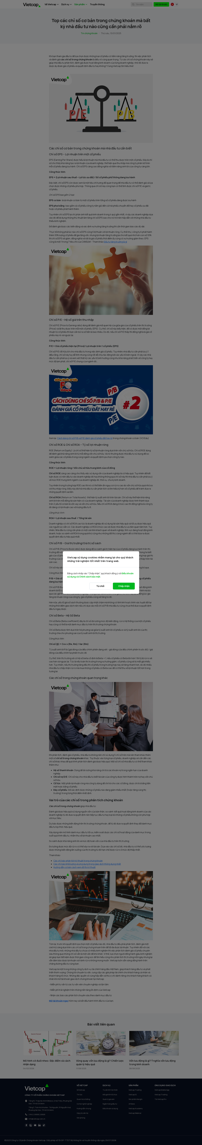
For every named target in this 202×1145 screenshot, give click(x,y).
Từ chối (100, 586)
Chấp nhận (124, 586)
